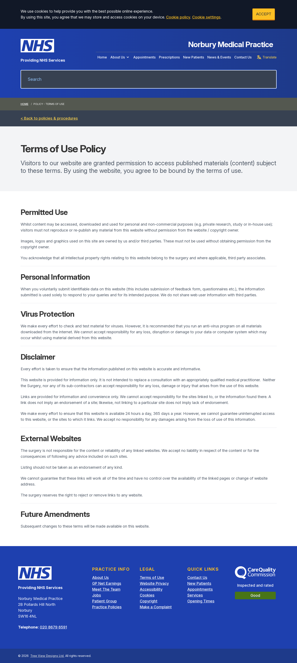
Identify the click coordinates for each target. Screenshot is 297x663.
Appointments (144, 57)
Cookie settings (206, 17)
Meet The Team (106, 589)
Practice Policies (107, 607)
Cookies (147, 595)
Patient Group (104, 601)
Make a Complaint (156, 607)
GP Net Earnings (106, 583)
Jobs (96, 595)
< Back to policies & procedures (49, 118)
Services (195, 595)
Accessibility (151, 589)
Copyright (148, 601)
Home (102, 57)
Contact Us (243, 57)
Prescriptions (169, 57)
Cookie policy (178, 17)
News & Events (219, 57)
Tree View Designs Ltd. (47, 656)
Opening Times (200, 601)
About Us (120, 57)
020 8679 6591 (53, 627)
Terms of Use (152, 577)
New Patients (193, 57)
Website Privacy (154, 583)
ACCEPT (263, 14)
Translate (267, 57)
